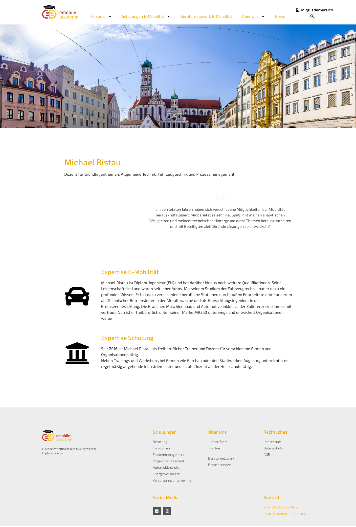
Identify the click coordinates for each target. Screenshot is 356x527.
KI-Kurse (101, 16)
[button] (312, 16)
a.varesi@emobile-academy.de (287, 514)
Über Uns (253, 16)
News (280, 16)
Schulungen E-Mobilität (146, 16)
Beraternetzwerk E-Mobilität (206, 16)
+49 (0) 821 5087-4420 (281, 508)
